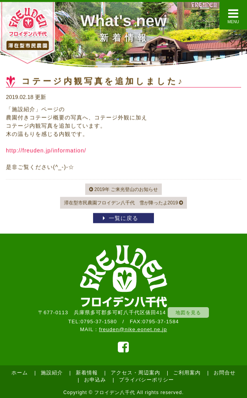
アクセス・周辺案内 (135, 373)
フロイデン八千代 (114, 392)
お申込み (95, 380)
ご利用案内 (187, 373)
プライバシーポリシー (146, 380)
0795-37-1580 (99, 321)
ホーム (19, 373)
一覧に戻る (123, 219)
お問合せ (225, 373)
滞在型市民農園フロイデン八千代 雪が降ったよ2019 (123, 203)
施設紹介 (52, 373)
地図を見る (188, 312)
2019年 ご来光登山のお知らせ (123, 189)
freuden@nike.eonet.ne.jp (133, 329)
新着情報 (87, 373)
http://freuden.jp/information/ (46, 150)
